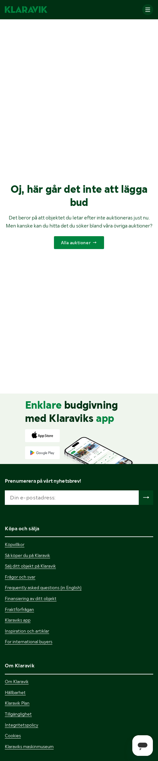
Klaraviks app (18, 620)
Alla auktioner (76, 242)
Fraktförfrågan (19, 609)
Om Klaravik (17, 681)
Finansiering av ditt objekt (31, 598)
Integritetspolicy (21, 725)
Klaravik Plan (17, 703)
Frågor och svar (20, 577)
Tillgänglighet (18, 714)
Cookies (13, 735)
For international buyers (28, 641)
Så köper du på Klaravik (27, 555)
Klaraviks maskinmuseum (29, 746)
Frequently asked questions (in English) (43, 587)
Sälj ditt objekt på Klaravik (30, 566)
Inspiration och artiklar (27, 631)
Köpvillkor (14, 544)
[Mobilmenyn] (147, 9)
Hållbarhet (15, 692)
